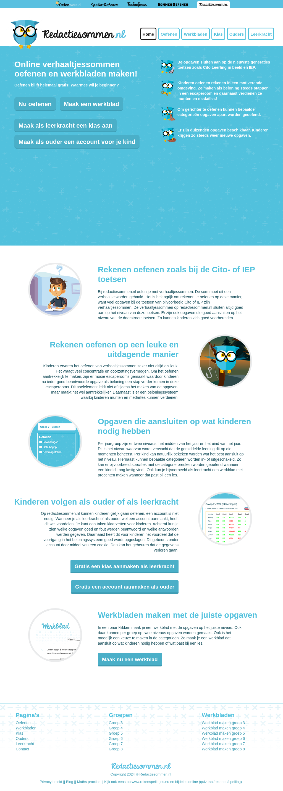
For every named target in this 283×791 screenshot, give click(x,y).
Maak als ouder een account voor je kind (77, 141)
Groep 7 (116, 744)
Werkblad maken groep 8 (223, 749)
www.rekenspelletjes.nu (150, 782)
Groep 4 (116, 728)
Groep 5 (116, 733)
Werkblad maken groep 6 (223, 738)
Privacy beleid (51, 782)
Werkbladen (195, 34)
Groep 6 (116, 738)
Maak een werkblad (91, 104)
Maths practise (89, 782)
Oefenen (169, 34)
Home (148, 34)
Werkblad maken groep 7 (223, 744)
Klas (218, 34)
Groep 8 (116, 749)
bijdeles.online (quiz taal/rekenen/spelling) (208, 782)
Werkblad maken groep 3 (223, 723)
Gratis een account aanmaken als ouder (124, 587)
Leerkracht (261, 34)
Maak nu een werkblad (130, 659)
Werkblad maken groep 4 (223, 728)
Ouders (236, 34)
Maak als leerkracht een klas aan (65, 125)
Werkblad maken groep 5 (223, 733)
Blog (69, 782)
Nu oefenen (35, 104)
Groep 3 (116, 723)
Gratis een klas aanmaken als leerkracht (124, 566)
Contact (22, 749)
